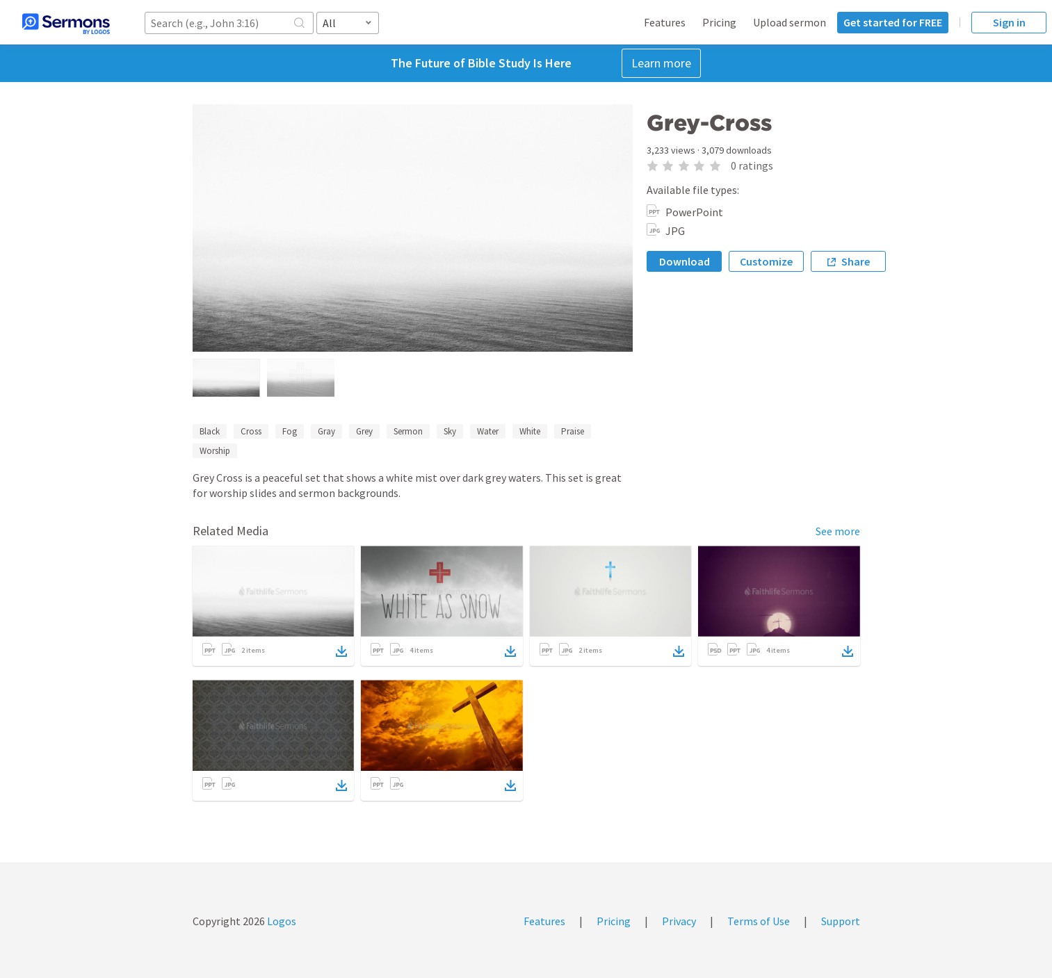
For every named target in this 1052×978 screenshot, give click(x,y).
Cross (251, 431)
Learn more (661, 63)
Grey (364, 431)
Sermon (408, 431)
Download (684, 261)
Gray (326, 431)
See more (838, 531)
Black (210, 431)
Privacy (679, 921)
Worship (215, 451)
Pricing (719, 22)
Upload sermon (789, 22)
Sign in (1009, 22)
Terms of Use (758, 921)
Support (840, 921)
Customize (766, 261)
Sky (450, 431)
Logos (280, 921)
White (529, 431)
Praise (572, 431)
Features (665, 22)
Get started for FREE (892, 22)
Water (488, 431)
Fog (289, 431)
